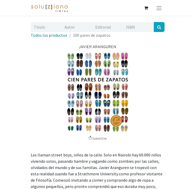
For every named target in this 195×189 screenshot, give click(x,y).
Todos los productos (49, 35)
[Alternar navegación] (159, 8)
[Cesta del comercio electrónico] (146, 8)
